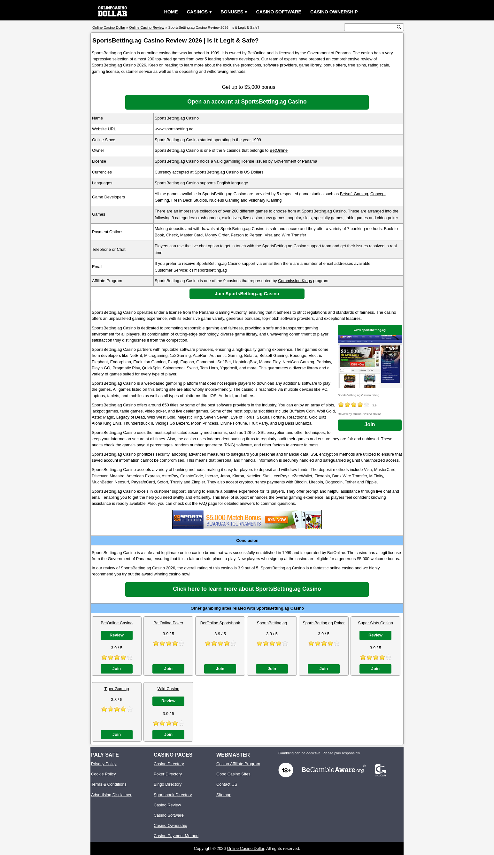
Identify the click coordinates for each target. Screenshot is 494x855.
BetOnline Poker (168, 622)
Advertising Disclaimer (111, 794)
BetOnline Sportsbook (220, 622)
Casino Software (278, 11)
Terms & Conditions (109, 784)
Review (117, 635)
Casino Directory (169, 763)
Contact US (226, 784)
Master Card (191, 235)
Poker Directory (168, 774)
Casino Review (167, 805)
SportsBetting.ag (272, 622)
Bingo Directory (167, 784)
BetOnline (279, 150)
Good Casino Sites (233, 774)
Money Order (216, 235)
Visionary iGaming (265, 200)
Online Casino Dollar (245, 848)
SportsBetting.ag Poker (324, 622)
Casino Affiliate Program (238, 763)
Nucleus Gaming (224, 200)
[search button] (399, 27)
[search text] (370, 27)
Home (171, 11)
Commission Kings (295, 280)
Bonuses (231, 11)
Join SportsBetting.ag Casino (247, 293)
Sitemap (223, 794)
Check (172, 235)
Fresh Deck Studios (189, 200)
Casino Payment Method (176, 835)
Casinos (197, 11)
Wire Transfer (294, 235)
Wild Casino (168, 688)
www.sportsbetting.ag (174, 129)
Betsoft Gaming (354, 193)
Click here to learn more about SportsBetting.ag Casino (247, 589)
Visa (269, 235)
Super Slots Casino (375, 622)
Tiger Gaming (116, 688)
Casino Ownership (334, 11)
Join (370, 424)
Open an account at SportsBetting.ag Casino (246, 101)
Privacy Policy (104, 763)
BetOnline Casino (117, 622)
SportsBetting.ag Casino (280, 608)
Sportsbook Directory (173, 794)
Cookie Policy (103, 774)
